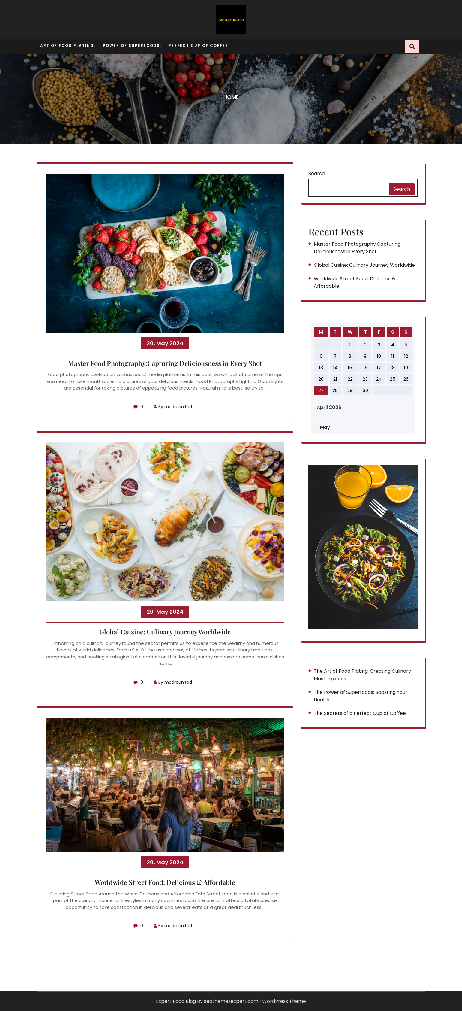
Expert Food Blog (176, 1001)
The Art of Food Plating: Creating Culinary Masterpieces (362, 675)
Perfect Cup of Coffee (198, 45)
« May (323, 427)
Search (316, 173)
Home (231, 97)
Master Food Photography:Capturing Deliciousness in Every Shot (165, 363)
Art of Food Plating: (68, 45)
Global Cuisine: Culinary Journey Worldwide (165, 632)
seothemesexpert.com (232, 1001)
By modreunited (173, 407)
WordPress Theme (284, 1001)
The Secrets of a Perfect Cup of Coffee (360, 713)
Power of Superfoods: (132, 45)
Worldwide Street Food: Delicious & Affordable (165, 882)
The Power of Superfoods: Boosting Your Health (360, 696)
